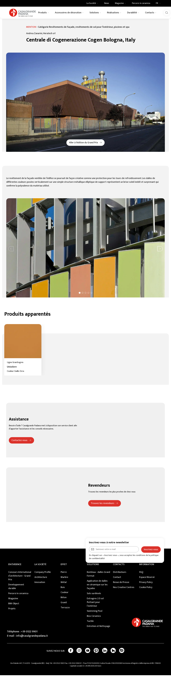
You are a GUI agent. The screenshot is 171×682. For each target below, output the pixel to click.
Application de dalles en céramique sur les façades (97, 591)
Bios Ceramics (94, 623)
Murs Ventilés (28, 21)
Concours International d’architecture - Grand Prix (19, 582)
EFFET (64, 571)
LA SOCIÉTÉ (40, 571)
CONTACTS (119, 571)
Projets (11, 615)
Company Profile (42, 579)
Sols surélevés (94, 600)
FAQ (141, 579)
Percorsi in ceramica (18, 600)
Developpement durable (16, 593)
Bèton (64, 604)
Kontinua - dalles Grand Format (98, 581)
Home (6, 21)
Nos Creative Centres (123, 594)
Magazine (13, 605)
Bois (63, 594)
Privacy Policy (146, 589)
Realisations (15, 21)
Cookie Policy (145, 594)
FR (159, 3)
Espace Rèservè (147, 584)
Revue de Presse (121, 589)
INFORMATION (146, 571)
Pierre (64, 579)
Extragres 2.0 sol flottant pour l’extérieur (95, 609)
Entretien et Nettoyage (98, 633)
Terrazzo (65, 614)
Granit (64, 609)
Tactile (90, 628)
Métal (64, 589)
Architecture (40, 584)
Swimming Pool (94, 618)
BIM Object (13, 610)
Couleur (64, 599)
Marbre (64, 584)
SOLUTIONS (93, 571)
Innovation (39, 589)
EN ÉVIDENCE (14, 571)
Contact (117, 584)
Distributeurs (119, 579)
